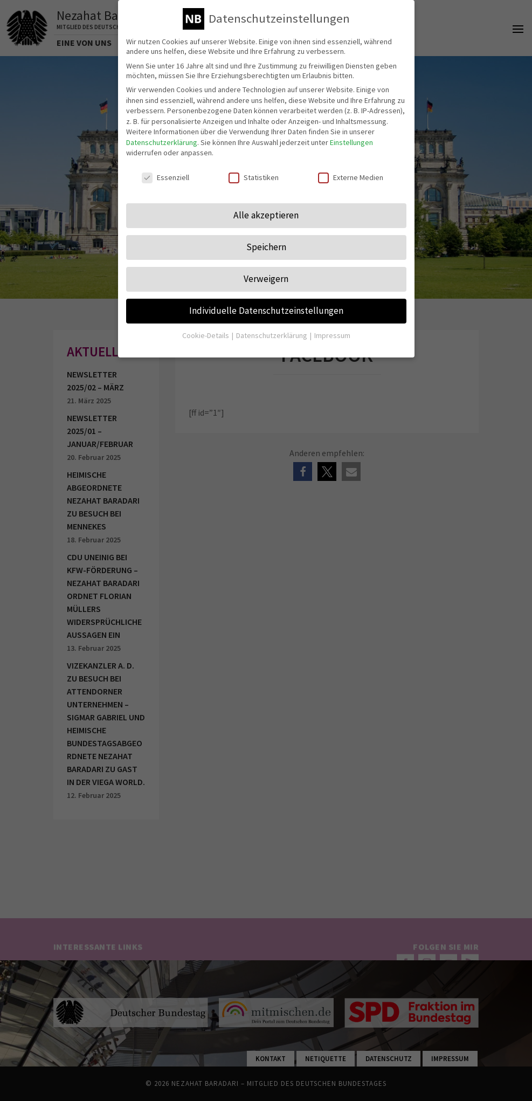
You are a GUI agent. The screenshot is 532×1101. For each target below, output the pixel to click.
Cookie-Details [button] (206, 327)
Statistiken (254, 169)
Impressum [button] (332, 327)
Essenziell (165, 169)
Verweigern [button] (266, 270)
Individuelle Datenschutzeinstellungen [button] (266, 302)
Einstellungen (351, 134)
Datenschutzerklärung (161, 134)
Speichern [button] (266, 238)
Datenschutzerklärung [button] (272, 327)
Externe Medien (350, 169)
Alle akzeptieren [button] (266, 206)
